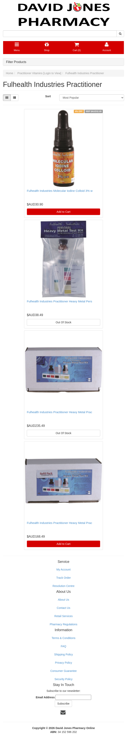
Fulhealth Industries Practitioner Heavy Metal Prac (59, 412)
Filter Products (16, 62)
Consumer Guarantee (63, 670)
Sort (48, 96)
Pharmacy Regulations (63, 624)
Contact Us (63, 607)
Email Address (45, 697)
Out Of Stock (63, 322)
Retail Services (63, 616)
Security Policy (64, 679)
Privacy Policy (63, 662)
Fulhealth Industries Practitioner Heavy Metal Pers (59, 301)
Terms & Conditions (63, 638)
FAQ (63, 646)
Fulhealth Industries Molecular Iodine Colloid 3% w (60, 190)
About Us (63, 599)
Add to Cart (63, 211)
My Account (63, 569)
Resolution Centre (63, 586)
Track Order (63, 577)
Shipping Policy (63, 654)
